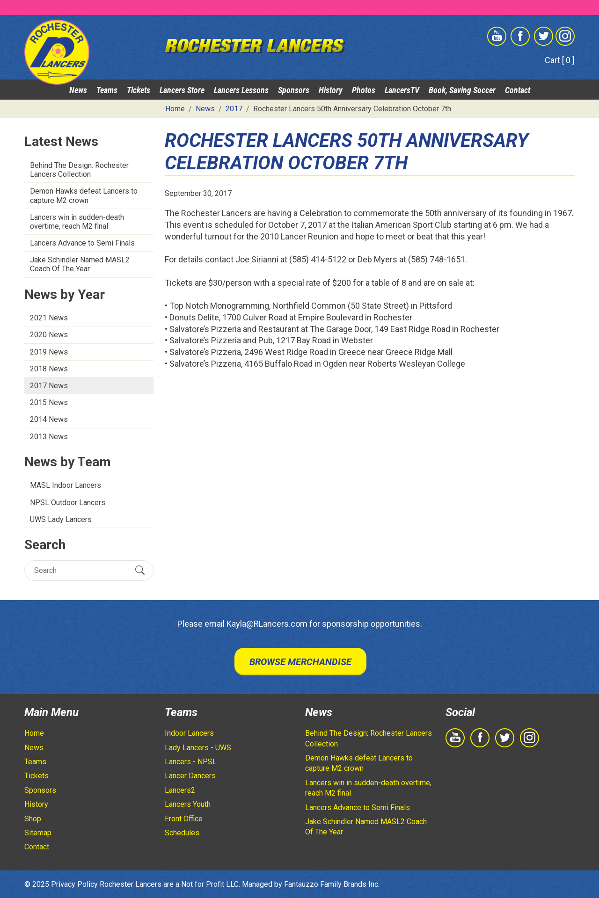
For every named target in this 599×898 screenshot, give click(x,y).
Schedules (182, 832)
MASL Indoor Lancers (65, 485)
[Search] (80, 570)
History (331, 90)
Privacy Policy (74, 884)
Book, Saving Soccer (462, 90)
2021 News (49, 317)
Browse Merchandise (300, 661)
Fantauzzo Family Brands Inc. (332, 884)
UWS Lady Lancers (61, 519)
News (78, 90)
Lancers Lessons (241, 90)
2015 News (49, 402)
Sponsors (293, 90)
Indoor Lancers (189, 733)
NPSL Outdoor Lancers (67, 502)
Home (34, 733)
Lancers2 (180, 790)
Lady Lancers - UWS (198, 747)
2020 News (49, 334)
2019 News (49, 352)
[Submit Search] (140, 570)
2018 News (49, 368)
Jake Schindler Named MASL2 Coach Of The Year (80, 264)
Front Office (184, 818)
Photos (363, 90)
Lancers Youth (188, 804)
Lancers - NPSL (191, 761)
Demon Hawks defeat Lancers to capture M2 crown (84, 195)
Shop (32, 818)
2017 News (49, 385)
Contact (517, 90)
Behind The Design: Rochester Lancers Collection (79, 170)
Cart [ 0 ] (560, 60)
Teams (106, 90)
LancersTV (402, 90)
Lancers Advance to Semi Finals (82, 243)
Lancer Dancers (190, 775)
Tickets (138, 90)
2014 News (49, 419)
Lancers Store (182, 90)
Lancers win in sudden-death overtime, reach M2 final (77, 222)
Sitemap (37, 832)
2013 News (49, 436)
